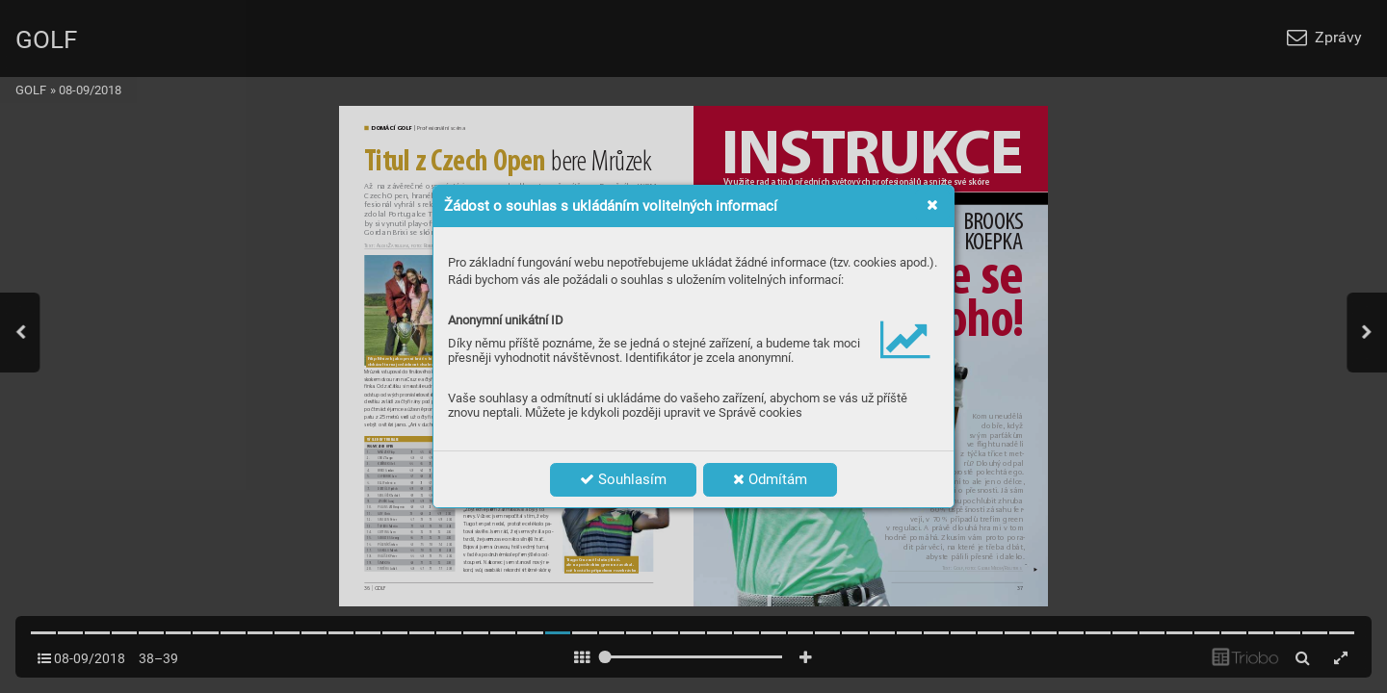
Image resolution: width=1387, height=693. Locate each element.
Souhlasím (623, 479)
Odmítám (770, 479)
